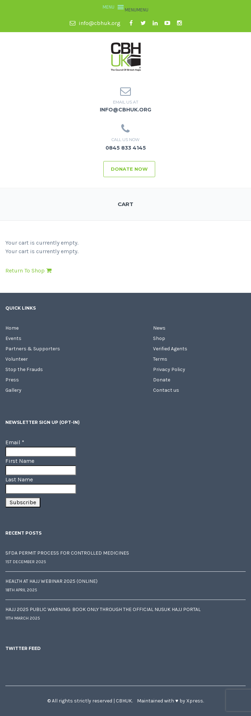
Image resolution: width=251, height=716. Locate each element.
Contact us (166, 390)
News (159, 328)
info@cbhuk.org (95, 23)
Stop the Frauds (24, 369)
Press (12, 380)
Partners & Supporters (32, 349)
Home (12, 328)
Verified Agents (170, 349)
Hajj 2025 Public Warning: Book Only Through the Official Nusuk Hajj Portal (103, 609)
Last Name (19, 479)
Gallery (13, 390)
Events (13, 338)
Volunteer (16, 359)
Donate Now (129, 169)
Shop (159, 338)
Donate (161, 380)
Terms (160, 359)
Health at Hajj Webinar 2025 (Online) (51, 581)
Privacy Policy (169, 369)
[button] (136, 9)
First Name (19, 460)
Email (14, 442)
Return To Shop (28, 270)
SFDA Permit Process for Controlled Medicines (67, 553)
